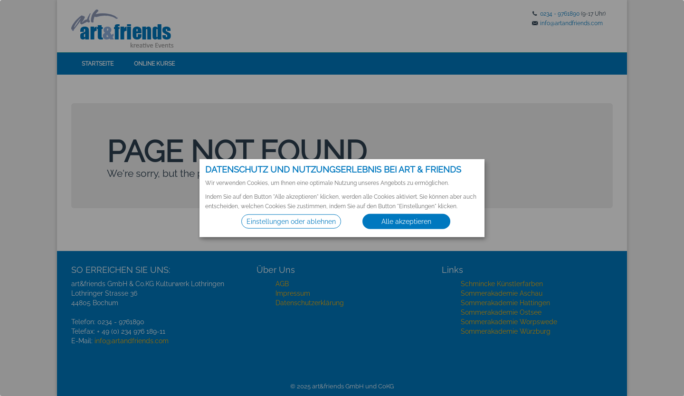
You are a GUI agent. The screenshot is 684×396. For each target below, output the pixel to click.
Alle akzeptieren (406, 221)
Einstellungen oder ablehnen (291, 221)
